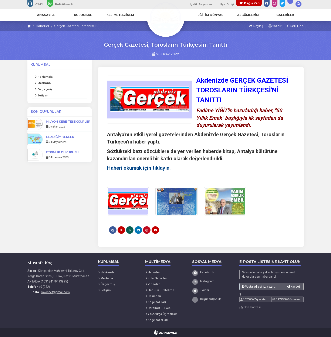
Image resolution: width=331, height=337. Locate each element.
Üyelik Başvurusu (202, 4)
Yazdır (274, 26)
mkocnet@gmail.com (55, 292)
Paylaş (256, 26)
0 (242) (45, 286)
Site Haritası (250, 307)
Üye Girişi (227, 4)
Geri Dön (295, 26)
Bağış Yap (252, 3)
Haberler (42, 26)
